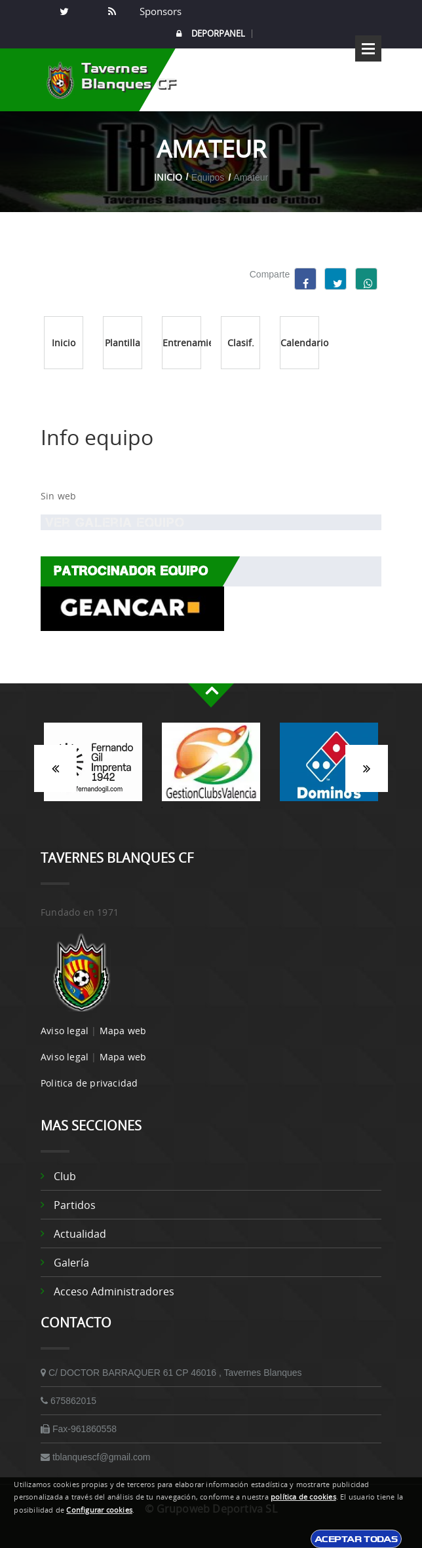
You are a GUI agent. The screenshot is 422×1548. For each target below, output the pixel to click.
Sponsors (159, 11)
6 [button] (260, 807)
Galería (71, 1262)
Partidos (75, 1205)
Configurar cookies (99, 1510)
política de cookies (303, 1497)
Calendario (299, 342)
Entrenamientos (182, 342)
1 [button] (161, 807)
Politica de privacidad (89, 1083)
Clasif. (240, 342)
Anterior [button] (55, 768)
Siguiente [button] (366, 768)
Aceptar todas (356, 1539)
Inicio (168, 177)
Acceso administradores (114, 1291)
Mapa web (123, 1030)
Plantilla (122, 342)
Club (65, 1176)
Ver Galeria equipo (113, 522)
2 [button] (181, 807)
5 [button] (240, 807)
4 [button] (220, 807)
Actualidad (80, 1234)
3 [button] (201, 807)
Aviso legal (64, 1030)
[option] (93, 768)
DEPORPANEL (210, 33)
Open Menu (368, 48)
